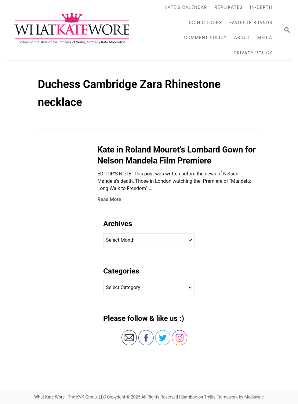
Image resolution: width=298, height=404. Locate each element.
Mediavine (254, 397)
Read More (109, 199)
